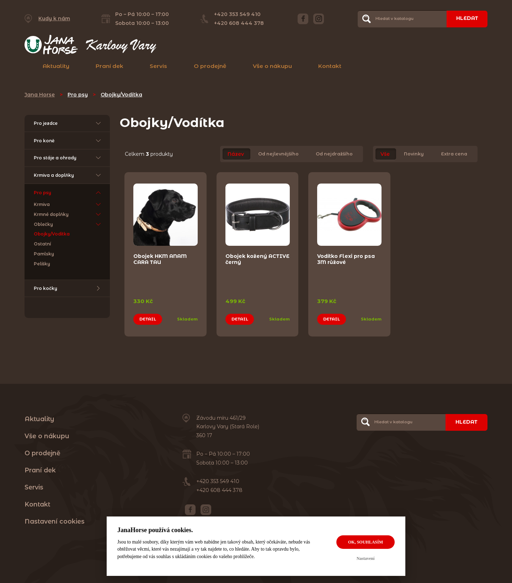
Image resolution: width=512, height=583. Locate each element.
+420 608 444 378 (238, 23)
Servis (158, 66)
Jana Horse (40, 94)
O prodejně (210, 66)
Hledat (466, 18)
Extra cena (454, 154)
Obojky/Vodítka (121, 94)
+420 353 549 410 (237, 14)
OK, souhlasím (365, 542)
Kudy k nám (54, 18)
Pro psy (78, 94)
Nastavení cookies (55, 520)
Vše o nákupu (272, 66)
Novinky (414, 154)
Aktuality (56, 66)
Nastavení (366, 558)
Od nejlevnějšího (278, 154)
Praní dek (109, 66)
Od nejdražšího (334, 154)
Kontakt (329, 66)
